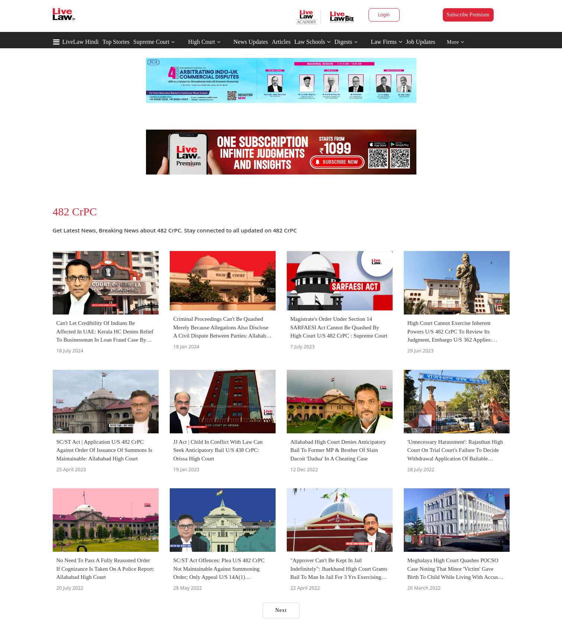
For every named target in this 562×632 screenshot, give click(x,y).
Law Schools (312, 42)
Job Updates (420, 42)
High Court (201, 42)
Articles (281, 42)
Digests (343, 42)
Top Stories (116, 42)
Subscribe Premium (468, 14)
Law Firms (386, 42)
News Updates (251, 42)
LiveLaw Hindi (80, 42)
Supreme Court (151, 42)
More (455, 42)
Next (281, 610)
